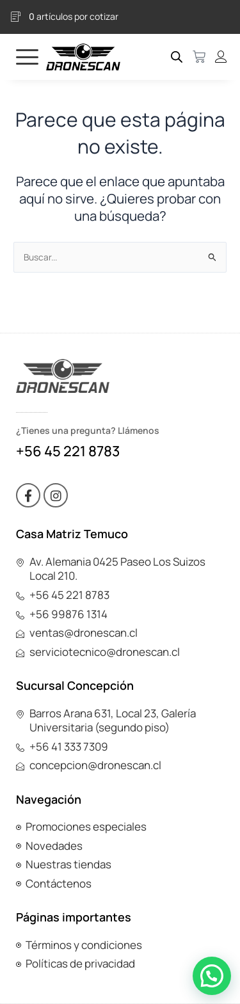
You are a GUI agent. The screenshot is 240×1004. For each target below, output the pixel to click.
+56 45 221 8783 (68, 451)
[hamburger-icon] (27, 56)
